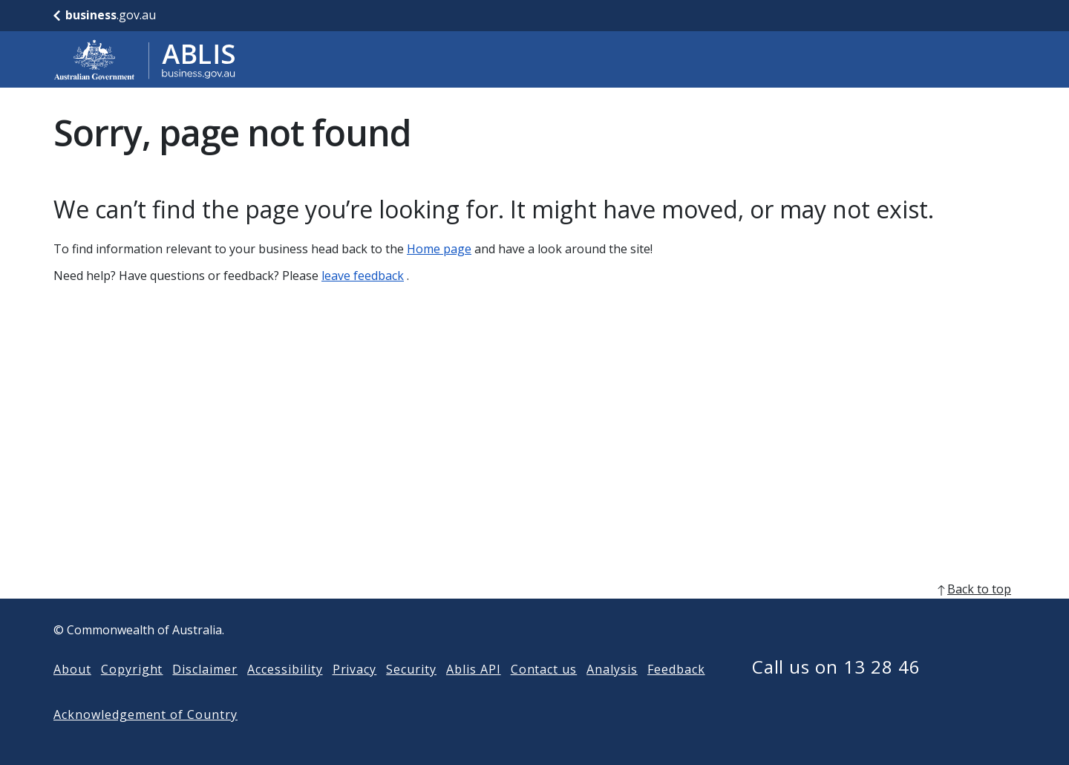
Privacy (355, 693)
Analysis (612, 693)
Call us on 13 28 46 (836, 690)
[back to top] (534, 612)
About (72, 693)
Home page (439, 249)
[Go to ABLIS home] (144, 59)
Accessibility (284, 693)
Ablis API (473, 693)
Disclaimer (205, 693)
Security (411, 693)
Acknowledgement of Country (145, 738)
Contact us (544, 693)
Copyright (132, 693)
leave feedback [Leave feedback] (362, 275)
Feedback (676, 693)
